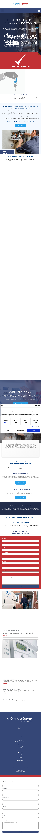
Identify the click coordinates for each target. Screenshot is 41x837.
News (20, 743)
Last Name (4, 543)
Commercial (20, 756)
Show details (34, 426)
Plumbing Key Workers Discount (20, 741)
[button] (2, 10)
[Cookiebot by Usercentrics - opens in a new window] (35, 406)
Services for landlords (20, 760)
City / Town (4, 561)
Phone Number (5, 552)
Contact (20, 747)
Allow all (33, 430)
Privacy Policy (20, 744)
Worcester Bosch (8, 699)
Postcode (4, 570)
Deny (8, 430)
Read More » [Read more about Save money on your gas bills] (5, 635)
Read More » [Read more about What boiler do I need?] (5, 683)
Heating (20, 757)
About (20, 738)
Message (4, 575)
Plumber (20, 759)
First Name (4, 538)
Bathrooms (20, 754)
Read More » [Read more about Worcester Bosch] (5, 703)
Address (3, 556)
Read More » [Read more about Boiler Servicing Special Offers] (5, 693)
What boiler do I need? (9, 679)
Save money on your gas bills (11, 631)
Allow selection (20, 430)
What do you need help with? (8, 820)
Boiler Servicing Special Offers (11, 689)
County (3, 565)
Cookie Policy (20, 746)
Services (20, 740)
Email (3, 547)
